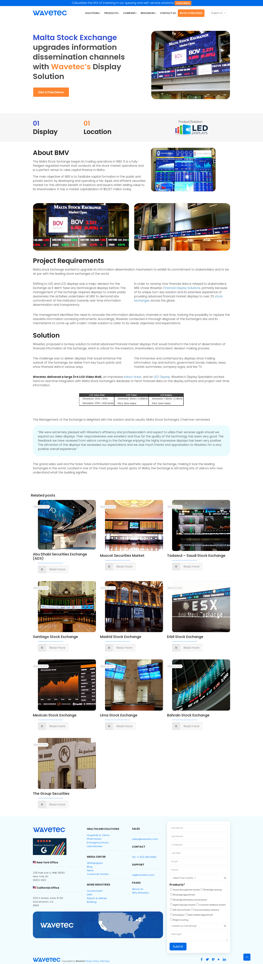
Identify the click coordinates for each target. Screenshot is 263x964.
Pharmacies (94, 839)
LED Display (162, 377)
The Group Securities (51, 793)
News (90, 870)
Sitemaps (105, 961)
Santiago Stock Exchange (55, 636)
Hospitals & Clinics (98, 835)
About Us (137, 889)
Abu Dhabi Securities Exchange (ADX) (60, 556)
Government (95, 891)
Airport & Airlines (97, 898)
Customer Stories (98, 874)
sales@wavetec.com (145, 839)
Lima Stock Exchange (118, 715)
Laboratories (94, 846)
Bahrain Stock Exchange (188, 715)
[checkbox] (185, 890)
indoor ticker (133, 377)
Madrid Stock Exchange (120, 636)
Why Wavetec (140, 892)
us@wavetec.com (143, 875)
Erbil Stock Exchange (185, 636)
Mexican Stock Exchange (54, 715)
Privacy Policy (92, 961)
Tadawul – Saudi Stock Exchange (196, 555)
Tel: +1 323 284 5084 (144, 857)
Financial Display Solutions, (182, 288)
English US (218, 13)
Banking (91, 902)
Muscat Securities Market (122, 555)
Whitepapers (95, 863)
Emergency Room (98, 842)
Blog (89, 866)
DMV (89, 894)
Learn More (183, 3)
